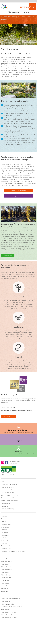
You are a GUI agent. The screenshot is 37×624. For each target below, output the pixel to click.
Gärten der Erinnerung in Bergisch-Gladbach (13, 551)
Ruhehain (4, 543)
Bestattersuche (5, 503)
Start (2, 482)
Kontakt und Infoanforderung (9, 501)
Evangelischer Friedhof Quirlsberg (10, 599)
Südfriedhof (4, 588)
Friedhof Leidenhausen (7, 567)
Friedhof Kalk (5, 572)
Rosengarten (4, 540)
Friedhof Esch (5, 564)
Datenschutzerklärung (7, 509)
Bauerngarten (5, 519)
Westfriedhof (5, 591)
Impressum (4, 506)
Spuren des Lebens (6, 546)
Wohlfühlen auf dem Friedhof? (9, 495)
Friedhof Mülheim (6, 578)
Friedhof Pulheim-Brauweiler (9, 615)
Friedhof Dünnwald (6, 561)
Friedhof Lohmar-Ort (7, 609)
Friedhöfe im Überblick (7, 487)
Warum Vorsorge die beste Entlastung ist (12, 490)
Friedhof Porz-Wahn (6, 586)
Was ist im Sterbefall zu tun (8, 492)
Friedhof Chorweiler (7, 559)
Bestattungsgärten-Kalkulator (9, 498)
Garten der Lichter (6, 524)
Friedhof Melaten (6, 575)
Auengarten (4, 516)
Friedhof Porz (5, 583)
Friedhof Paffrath (6, 601)
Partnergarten (5, 535)
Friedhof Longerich (6, 569)
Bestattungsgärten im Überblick (10, 484)
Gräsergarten (5, 527)
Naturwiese (4, 532)
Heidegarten (4, 530)
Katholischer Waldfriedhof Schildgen (11, 607)
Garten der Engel (6, 549)
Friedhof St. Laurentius (7, 604)
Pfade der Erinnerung (7, 538)
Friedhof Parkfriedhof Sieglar (9, 617)
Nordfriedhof (5, 580)
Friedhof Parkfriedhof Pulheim (9, 612)
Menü (18, 1)
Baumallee (4, 522)
